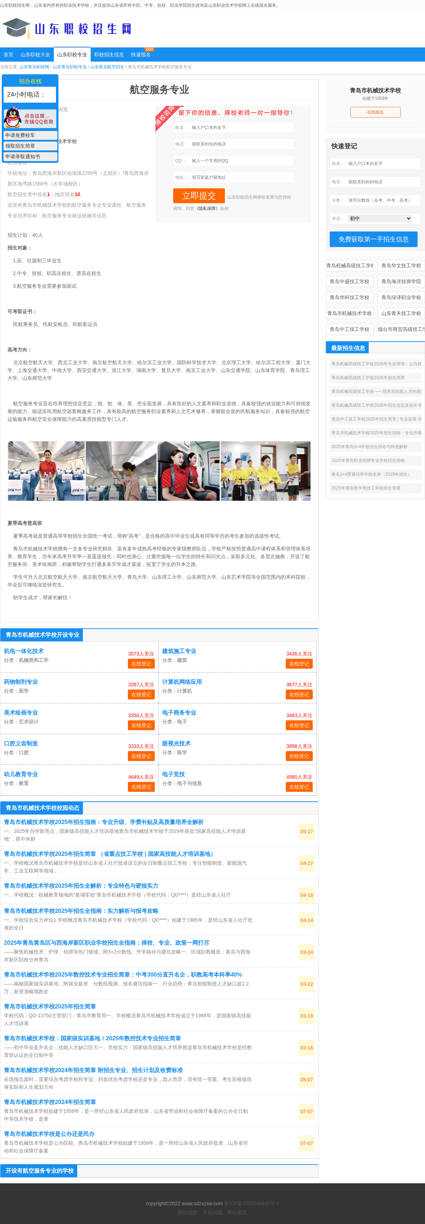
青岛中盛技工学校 (349, 281)
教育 (24, 783)
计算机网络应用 (182, 682)
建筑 (182, 660)
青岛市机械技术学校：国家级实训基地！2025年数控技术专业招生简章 (92, 1038)
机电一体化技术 (24, 651)
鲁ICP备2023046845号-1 (251, 1203)
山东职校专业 (72, 54)
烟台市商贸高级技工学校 (401, 329)
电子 (182, 722)
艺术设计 (29, 722)
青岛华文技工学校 (401, 265)
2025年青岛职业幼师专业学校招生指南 (368, 460)
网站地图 (188, 1212)
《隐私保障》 (207, 208)
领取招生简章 (20, 146)
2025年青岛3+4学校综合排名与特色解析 (370, 446)
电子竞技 (173, 774)
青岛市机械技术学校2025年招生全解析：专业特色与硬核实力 (81, 885)
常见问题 (212, 1212)
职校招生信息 (109, 54)
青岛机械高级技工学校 (349, 265)
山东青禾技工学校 (401, 313)
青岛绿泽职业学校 (401, 297)
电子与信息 (189, 783)
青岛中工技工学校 (349, 329)
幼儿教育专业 (21, 774)
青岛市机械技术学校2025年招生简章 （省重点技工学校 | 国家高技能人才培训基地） (110, 854)
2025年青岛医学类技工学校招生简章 (366, 488)
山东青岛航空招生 (107, 66)
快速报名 (141, 54)
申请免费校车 (20, 135)
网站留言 (237, 1212)
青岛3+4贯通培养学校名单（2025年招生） (372, 474)
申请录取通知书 (22, 156)
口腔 (24, 752)
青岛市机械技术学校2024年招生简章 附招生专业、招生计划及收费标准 (93, 1070)
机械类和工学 (34, 660)
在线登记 (141, 664)
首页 (8, 54)
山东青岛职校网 (34, 66)
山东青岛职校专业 (70, 66)
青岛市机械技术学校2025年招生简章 (50, 1006)
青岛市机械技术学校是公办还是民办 (49, 1134)
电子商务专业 (179, 713)
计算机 (184, 691)
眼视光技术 (176, 743)
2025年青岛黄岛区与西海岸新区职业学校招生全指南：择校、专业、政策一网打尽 (106, 942)
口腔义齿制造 (21, 743)
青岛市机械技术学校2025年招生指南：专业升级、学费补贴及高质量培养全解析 (104, 822)
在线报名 (375, 112)
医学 (24, 691)
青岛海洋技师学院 (401, 281)
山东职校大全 (35, 54)
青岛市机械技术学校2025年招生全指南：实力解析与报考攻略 (81, 911)
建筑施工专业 (179, 651)
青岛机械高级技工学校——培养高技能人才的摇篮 (378, 391)
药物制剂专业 (21, 682)
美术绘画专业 (21, 713)
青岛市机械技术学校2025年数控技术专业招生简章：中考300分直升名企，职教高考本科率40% (123, 974)
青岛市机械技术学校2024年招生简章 (50, 1102)
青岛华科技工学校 (349, 297)
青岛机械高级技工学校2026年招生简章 (368, 377)
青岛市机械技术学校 (349, 313)
